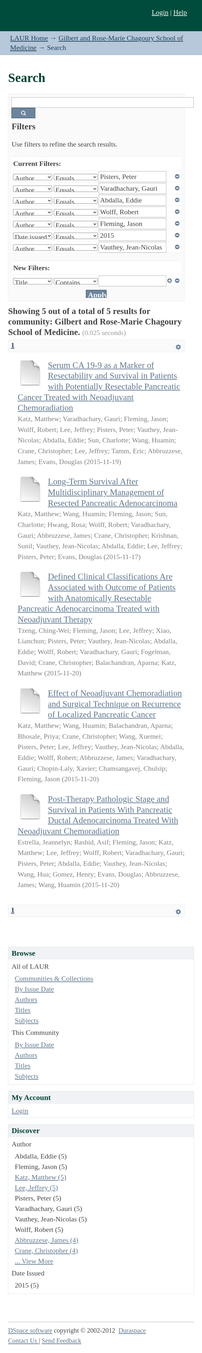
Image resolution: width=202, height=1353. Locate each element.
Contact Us (23, 1340)
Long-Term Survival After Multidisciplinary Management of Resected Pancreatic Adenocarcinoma (112, 492)
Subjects (26, 1020)
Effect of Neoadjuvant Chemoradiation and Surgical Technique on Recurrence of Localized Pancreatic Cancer (115, 703)
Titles (22, 1010)
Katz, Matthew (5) (40, 1177)
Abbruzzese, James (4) (46, 1240)
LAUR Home (29, 38)
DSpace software (30, 1330)
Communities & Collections (54, 978)
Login (160, 12)
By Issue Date (34, 989)
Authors (26, 999)
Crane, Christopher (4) (46, 1250)
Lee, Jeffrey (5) (36, 1188)
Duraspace (132, 1330)
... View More (34, 1261)
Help (180, 12)
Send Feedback (61, 1340)
